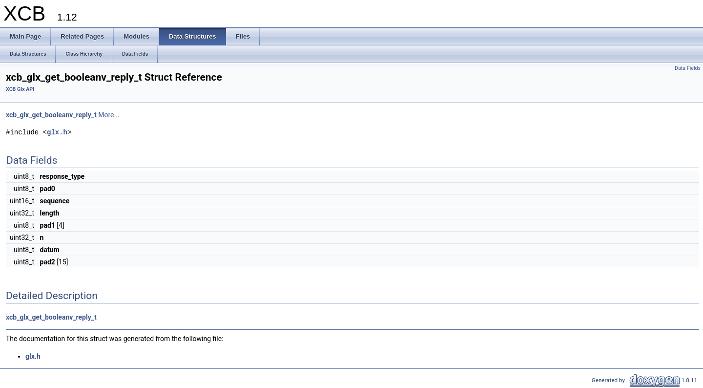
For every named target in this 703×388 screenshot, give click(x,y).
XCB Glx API (20, 89)
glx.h (57, 132)
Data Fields (688, 68)
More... (108, 115)
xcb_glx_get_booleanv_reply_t (51, 115)
